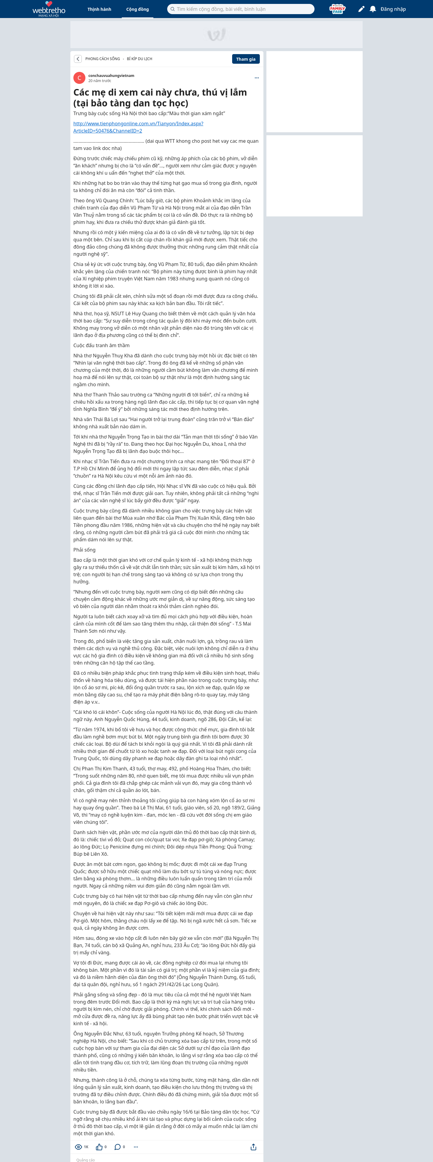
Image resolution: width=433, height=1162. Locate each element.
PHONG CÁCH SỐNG (102, 59)
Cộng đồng (137, 9)
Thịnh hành (99, 9)
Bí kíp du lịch (139, 58)
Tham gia (246, 59)
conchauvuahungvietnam (111, 75)
